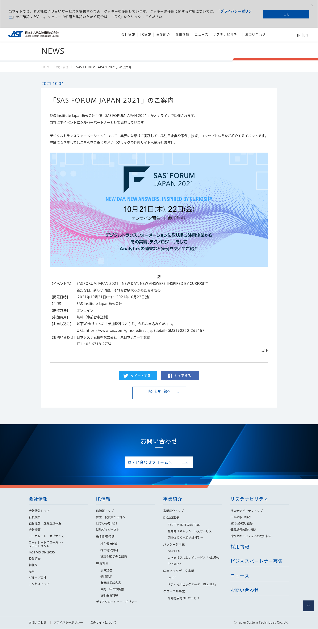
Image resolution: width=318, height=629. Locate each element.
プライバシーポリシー (68, 622)
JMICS (172, 578)
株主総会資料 (109, 550)
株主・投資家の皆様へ (110, 517)
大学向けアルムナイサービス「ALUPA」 (195, 558)
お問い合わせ (37, 622)
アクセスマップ (39, 584)
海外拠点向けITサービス (184, 598)
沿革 (32, 571)
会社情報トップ (39, 511)
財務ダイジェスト (108, 530)
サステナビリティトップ (246, 511)
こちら (85, 142)
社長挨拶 (35, 517)
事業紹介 (172, 499)
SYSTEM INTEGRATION (184, 525)
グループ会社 (37, 578)
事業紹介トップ (173, 511)
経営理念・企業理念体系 (45, 523)
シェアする (182, 375)
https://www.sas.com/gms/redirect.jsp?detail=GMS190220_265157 (145, 330)
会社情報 (38, 499)
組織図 (33, 565)
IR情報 (103, 499)
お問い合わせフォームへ (156, 462)
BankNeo (174, 564)
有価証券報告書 (110, 583)
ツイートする (141, 375)
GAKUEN (174, 551)
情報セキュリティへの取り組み (251, 536)
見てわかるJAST (106, 523)
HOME (46, 67)
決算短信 (106, 570)
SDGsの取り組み (241, 523)
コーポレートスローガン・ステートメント (46, 544)
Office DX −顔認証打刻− (185, 537)
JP (299, 35)
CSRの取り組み (240, 517)
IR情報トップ (105, 511)
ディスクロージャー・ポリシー (116, 602)
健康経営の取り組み (243, 530)
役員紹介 (35, 559)
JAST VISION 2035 (42, 552)
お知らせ (62, 67)
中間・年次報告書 (112, 589)
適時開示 (106, 576)
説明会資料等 (109, 595)
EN (305, 35)
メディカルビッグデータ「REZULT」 (192, 584)
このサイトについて (103, 622)
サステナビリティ (249, 499)
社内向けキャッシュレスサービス (190, 531)
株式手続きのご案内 (113, 556)
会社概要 (35, 530)
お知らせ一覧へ (159, 393)
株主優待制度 (109, 544)
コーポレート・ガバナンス (46, 536)
